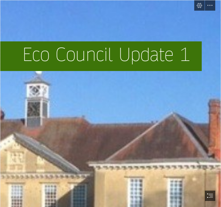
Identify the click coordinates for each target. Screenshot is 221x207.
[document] (110, 103)
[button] (199, 5)
